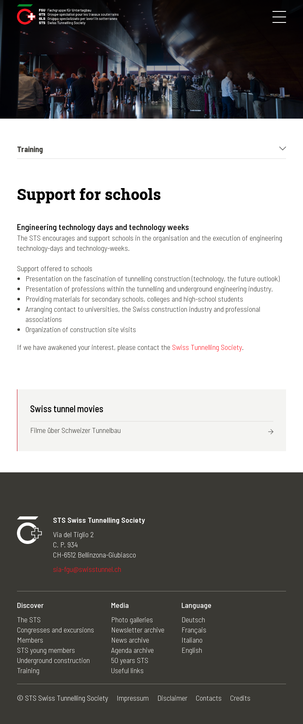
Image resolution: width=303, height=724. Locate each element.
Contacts (209, 697)
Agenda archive (132, 650)
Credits (240, 697)
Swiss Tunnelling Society (207, 347)
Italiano (192, 639)
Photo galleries (132, 619)
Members (30, 639)
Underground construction (53, 660)
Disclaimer (172, 697)
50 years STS (129, 660)
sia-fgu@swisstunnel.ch (87, 569)
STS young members (46, 650)
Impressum (133, 697)
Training (28, 670)
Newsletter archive (137, 629)
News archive (130, 639)
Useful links (127, 670)
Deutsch (193, 619)
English (191, 650)
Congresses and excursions (55, 629)
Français (193, 629)
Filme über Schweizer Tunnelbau (75, 430)
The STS (29, 619)
